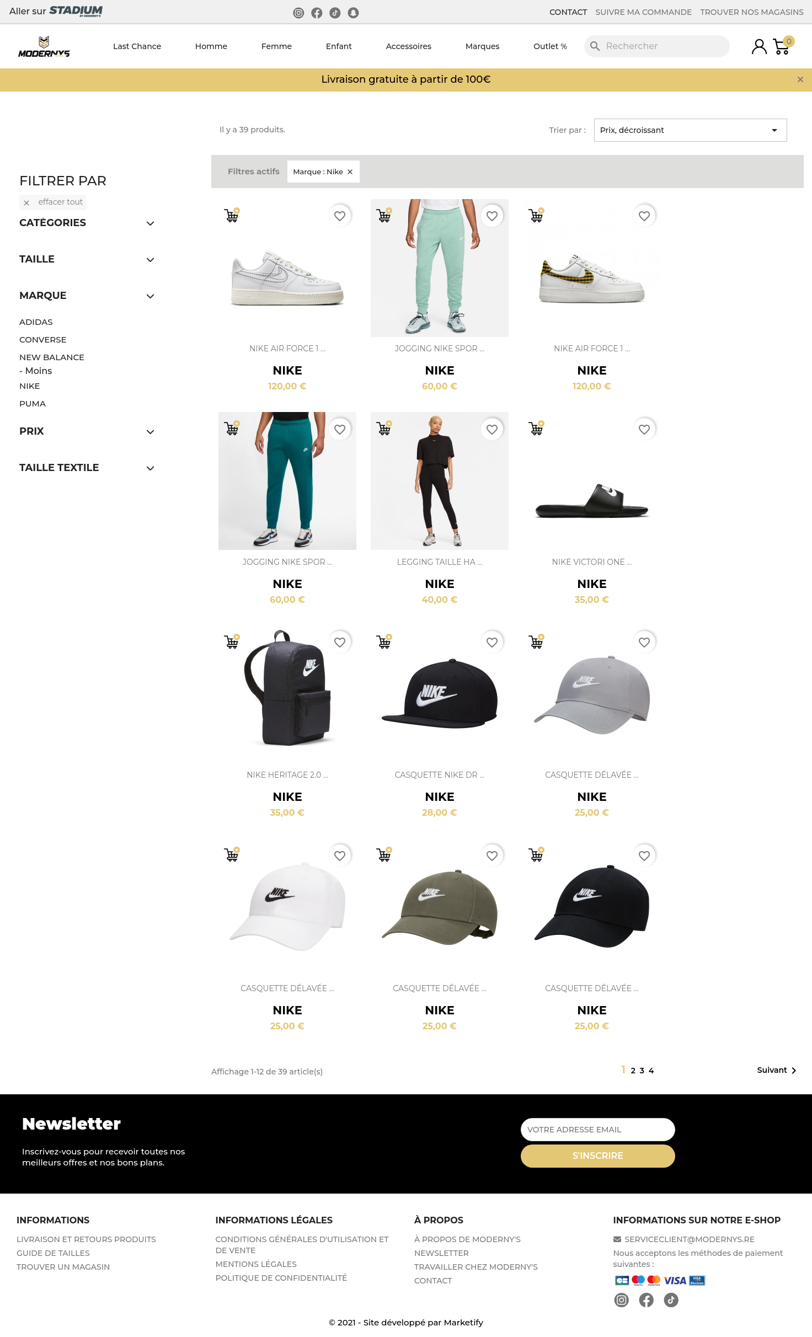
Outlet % (550, 46)
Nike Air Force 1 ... (287, 349)
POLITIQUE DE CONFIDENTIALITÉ (282, 1278)
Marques (483, 46)
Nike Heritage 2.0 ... (287, 775)
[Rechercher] (657, 46)
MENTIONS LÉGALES (256, 1264)
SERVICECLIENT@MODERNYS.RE (684, 1239)
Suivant (778, 1070)
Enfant (339, 46)
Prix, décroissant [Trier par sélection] (690, 130)
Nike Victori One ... (592, 562)
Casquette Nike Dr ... (440, 775)
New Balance (51, 357)
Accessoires (408, 46)
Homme (211, 46)
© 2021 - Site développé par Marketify (406, 1322)
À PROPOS (438, 1220)
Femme (276, 46)
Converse (43, 339)
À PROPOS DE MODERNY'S (467, 1239)
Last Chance (137, 46)
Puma (32, 403)
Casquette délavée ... (591, 775)
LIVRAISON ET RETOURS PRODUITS (86, 1239)
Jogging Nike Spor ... (439, 349)
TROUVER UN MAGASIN (63, 1267)
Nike (29, 386)
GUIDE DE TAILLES (53, 1253)
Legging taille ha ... (440, 562)
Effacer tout (52, 202)
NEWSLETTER (441, 1253)
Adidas (36, 322)
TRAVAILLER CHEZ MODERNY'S (476, 1267)
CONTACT (568, 12)
